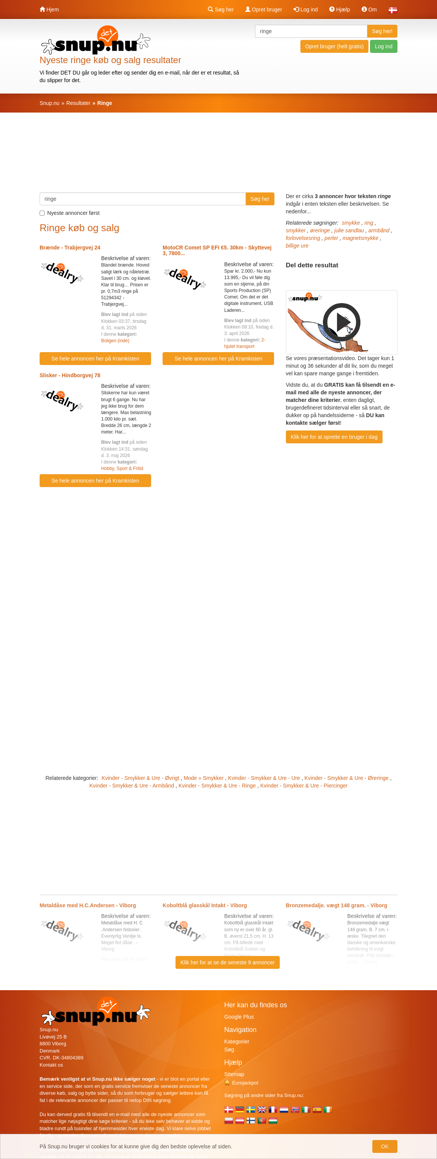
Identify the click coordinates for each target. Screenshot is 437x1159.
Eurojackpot (241, 1083)
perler (331, 238)
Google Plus (239, 1017)
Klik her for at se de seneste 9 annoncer (227, 962)
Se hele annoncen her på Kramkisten (95, 359)
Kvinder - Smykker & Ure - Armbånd (131, 786)
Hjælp (339, 9)
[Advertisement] (218, 156)
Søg (229, 1049)
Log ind (305, 9)
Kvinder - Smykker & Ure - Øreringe (347, 778)
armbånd (378, 230)
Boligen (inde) (115, 340)
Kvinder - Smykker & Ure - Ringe (217, 786)
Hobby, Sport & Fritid (122, 468)
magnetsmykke (360, 238)
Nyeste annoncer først (70, 213)
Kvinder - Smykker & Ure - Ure (264, 778)
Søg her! (382, 31)
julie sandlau (349, 230)
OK (385, 1146)
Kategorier (236, 1041)
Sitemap (234, 1074)
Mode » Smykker (203, 778)
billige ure (297, 246)
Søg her (221, 9)
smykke (351, 223)
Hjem (49, 9)
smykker (296, 230)
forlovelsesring (303, 238)
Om (369, 9)
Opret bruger (263, 9)
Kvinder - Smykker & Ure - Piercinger (304, 786)
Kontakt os (51, 1065)
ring (368, 223)
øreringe (320, 230)
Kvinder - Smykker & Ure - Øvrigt (140, 778)
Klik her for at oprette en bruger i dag (334, 437)
